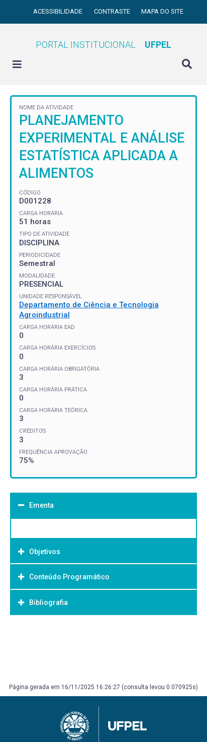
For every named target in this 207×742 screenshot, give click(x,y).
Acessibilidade (58, 11)
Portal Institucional (103, 44)
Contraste (113, 11)
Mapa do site (162, 11)
